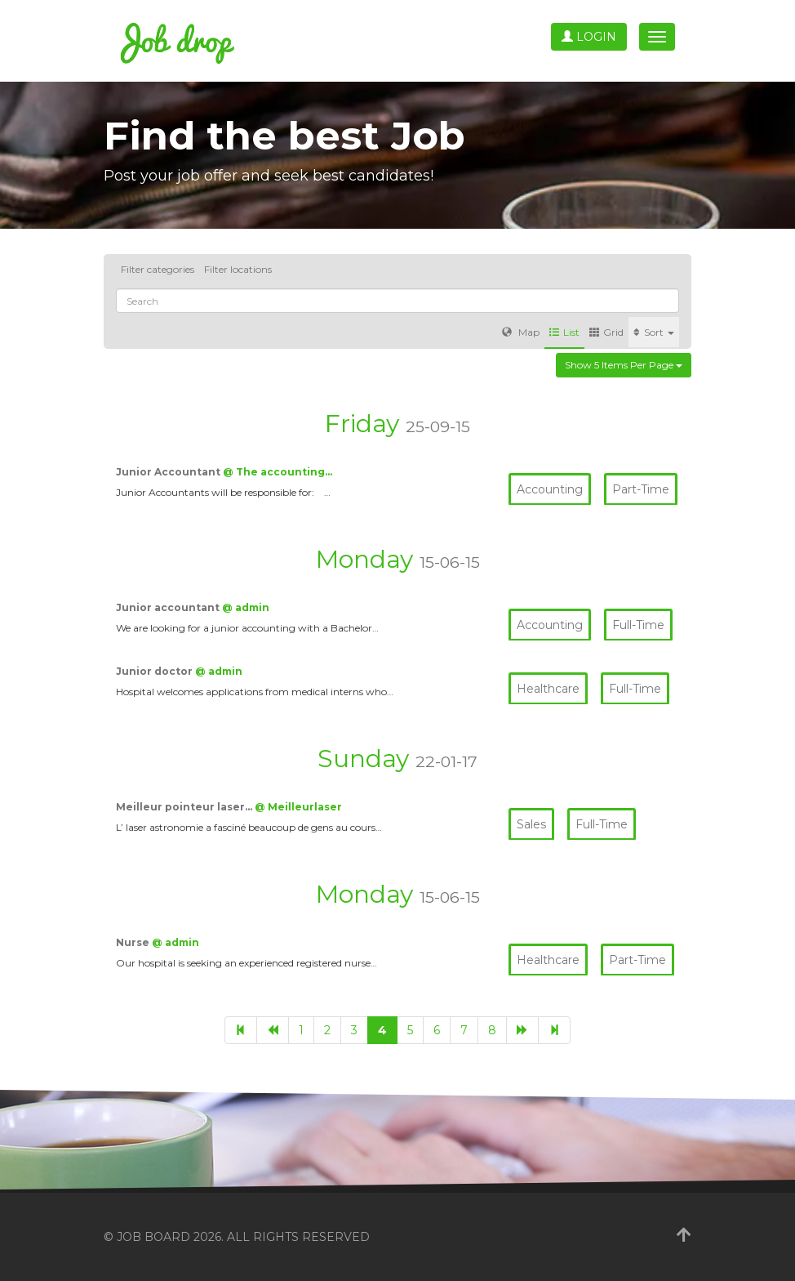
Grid (606, 332)
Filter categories (157, 269)
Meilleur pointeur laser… (185, 807)
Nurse (134, 942)
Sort (653, 332)
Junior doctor (155, 671)
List (564, 332)
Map (521, 332)
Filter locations (238, 269)
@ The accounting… (277, 472)
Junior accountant (169, 607)
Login (589, 36)
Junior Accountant (169, 472)
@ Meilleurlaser (298, 807)
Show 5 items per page (623, 365)
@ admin (245, 607)
